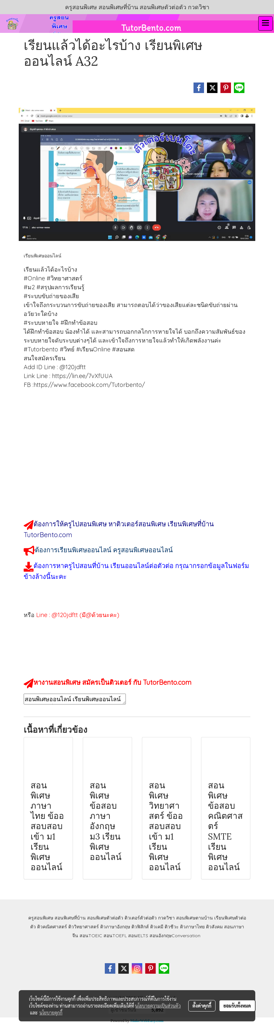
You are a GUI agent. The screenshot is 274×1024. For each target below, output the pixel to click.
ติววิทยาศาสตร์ (83, 927)
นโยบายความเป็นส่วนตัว (158, 1006)
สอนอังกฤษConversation (174, 936)
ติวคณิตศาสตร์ (52, 927)
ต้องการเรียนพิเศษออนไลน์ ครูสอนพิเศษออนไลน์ (104, 550)
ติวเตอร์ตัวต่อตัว (141, 918)
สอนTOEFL (115, 936)
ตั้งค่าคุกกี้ (202, 1006)
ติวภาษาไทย (192, 927)
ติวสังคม (214, 927)
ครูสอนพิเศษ (40, 918)
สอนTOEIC (91, 936)
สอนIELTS (138, 936)
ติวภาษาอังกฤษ (115, 927)
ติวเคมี (156, 927)
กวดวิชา (166, 918)
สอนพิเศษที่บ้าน (70, 918)
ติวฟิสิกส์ (140, 927)
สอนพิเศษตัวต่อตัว (105, 918)
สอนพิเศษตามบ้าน (194, 918)
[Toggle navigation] (265, 23)
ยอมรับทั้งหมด (237, 1006)
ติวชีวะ (172, 927)
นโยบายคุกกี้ (50, 1012)
